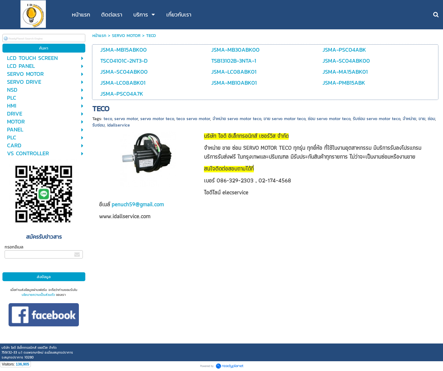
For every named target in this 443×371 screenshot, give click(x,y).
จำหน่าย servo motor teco (236, 119)
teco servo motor (193, 119)
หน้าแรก (99, 35)
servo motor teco (157, 119)
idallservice (118, 125)
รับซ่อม (98, 125)
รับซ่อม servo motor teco (376, 119)
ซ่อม (431, 119)
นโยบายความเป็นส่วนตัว (38, 294)
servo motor (126, 119)
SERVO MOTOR (126, 35)
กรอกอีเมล (14, 247)
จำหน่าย (409, 119)
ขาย (422, 119)
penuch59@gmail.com (138, 204)
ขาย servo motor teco (284, 119)
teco (108, 119)
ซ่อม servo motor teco (329, 119)
